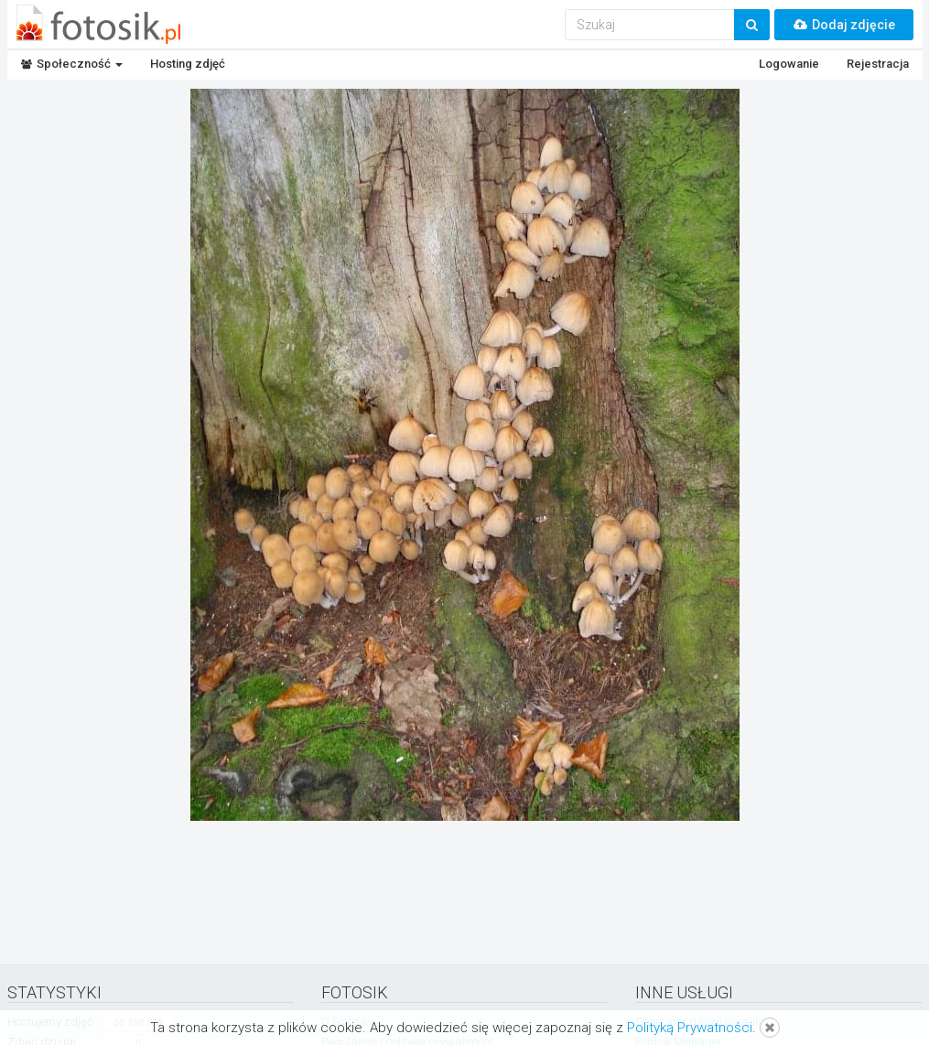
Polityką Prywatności (689, 1027)
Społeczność (72, 63)
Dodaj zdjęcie (844, 24)
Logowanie (789, 63)
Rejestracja (878, 63)
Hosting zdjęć (187, 63)
